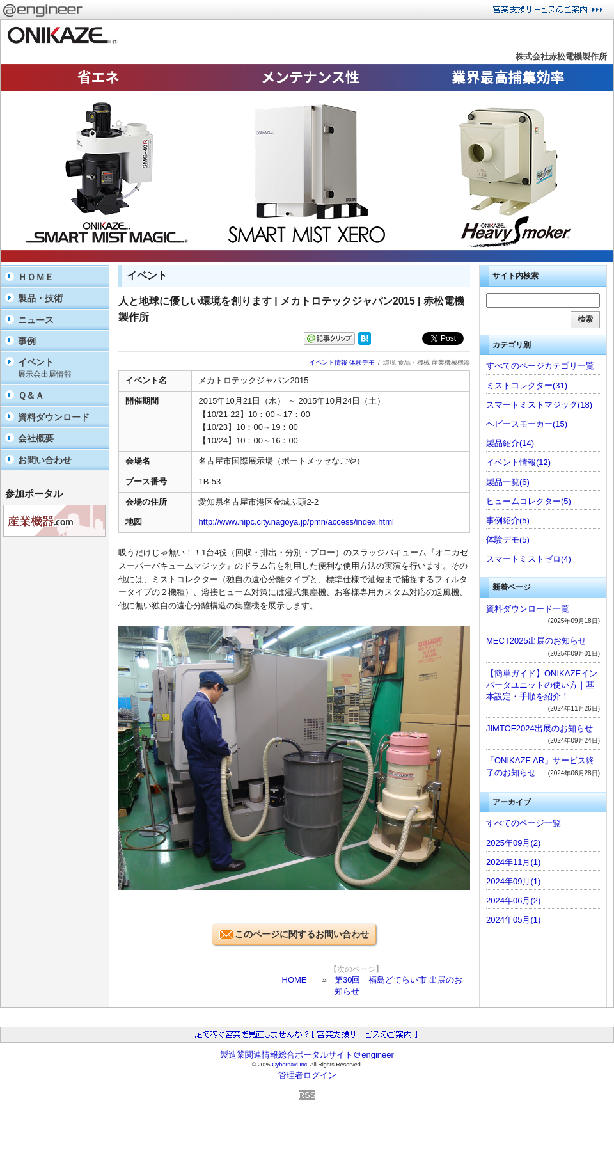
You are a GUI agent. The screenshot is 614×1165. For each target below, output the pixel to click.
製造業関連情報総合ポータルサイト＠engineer (307, 1054)
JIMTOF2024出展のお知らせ (539, 728)
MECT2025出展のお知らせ (536, 641)
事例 (27, 341)
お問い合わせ (45, 460)
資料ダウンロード (54, 417)
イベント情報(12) (518, 462)
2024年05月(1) (513, 919)
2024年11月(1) (513, 862)
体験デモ (362, 362)
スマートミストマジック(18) (539, 404)
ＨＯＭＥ (36, 277)
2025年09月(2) (513, 843)
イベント (60, 368)
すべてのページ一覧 (523, 823)
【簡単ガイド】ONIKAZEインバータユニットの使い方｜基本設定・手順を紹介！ (541, 685)
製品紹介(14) (510, 443)
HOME (294, 980)
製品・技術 (40, 298)
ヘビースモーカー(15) (526, 424)
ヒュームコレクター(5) (528, 501)
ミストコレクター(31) (526, 385)
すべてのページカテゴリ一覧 (540, 365)
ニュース (36, 320)
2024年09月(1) (513, 881)
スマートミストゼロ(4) (528, 559)
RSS (307, 1095)
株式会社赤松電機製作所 (561, 56)
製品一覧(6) (508, 482)
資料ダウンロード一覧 (527, 609)
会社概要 (36, 438)
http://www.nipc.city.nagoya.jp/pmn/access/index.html (295, 522)
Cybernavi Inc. (290, 1064)
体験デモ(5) (508, 539)
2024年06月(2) (513, 900)
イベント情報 (328, 362)
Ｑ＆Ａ (31, 395)
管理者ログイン (307, 1075)
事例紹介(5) (508, 520)
